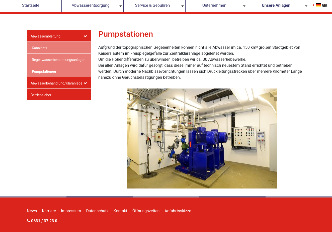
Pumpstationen (44, 72)
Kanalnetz (39, 48)
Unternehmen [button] (214, 5)
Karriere (49, 210)
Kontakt (120, 210)
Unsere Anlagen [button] (276, 5)
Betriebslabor (41, 95)
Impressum (71, 210)
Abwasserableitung (45, 36)
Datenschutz (97, 210)
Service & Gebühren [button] (152, 5)
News (32, 210)
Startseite (30, 5)
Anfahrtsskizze (177, 210)
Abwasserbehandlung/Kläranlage (56, 83)
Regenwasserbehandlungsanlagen (58, 60)
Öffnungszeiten (146, 210)
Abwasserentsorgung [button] (91, 5)
